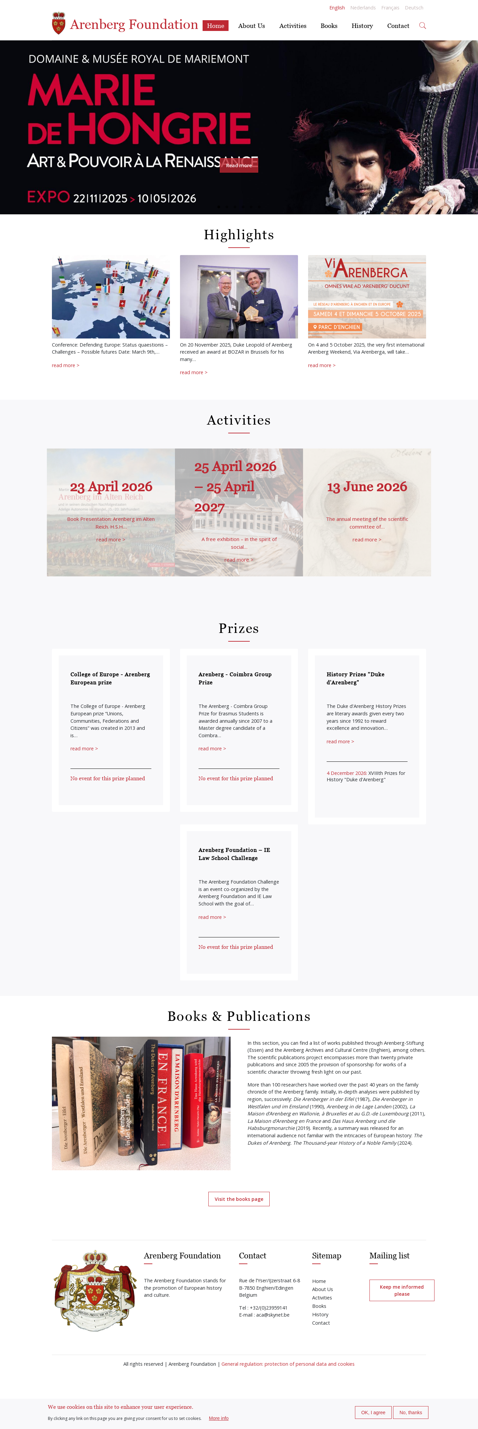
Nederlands (363, 7)
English (337, 7)
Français (390, 7)
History (362, 25)
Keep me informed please (402, 1290)
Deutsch (414, 7)
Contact (398, 25)
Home (215, 25)
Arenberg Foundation (125, 23)
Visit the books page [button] (239, 1199)
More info (219, 1418)
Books (329, 25)
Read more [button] (239, 165)
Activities (292, 25)
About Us (251, 25)
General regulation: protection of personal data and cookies (288, 1364)
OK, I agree (373, 1412)
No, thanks (410, 1412)
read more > (66, 365)
